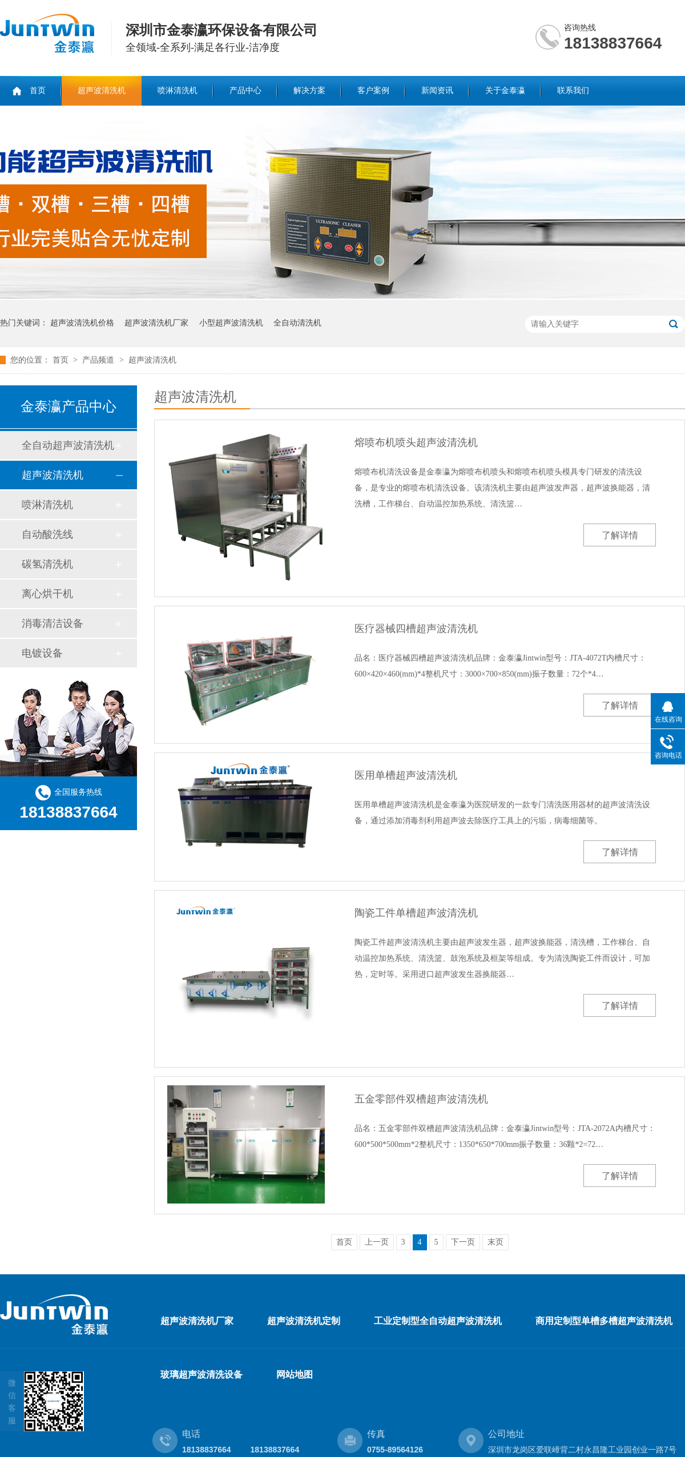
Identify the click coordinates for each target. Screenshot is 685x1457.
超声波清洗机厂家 (156, 323)
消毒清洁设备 (52, 623)
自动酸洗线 (47, 534)
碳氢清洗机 (47, 564)
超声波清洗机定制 (303, 1321)
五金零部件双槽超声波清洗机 (421, 1099)
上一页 (377, 1242)
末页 (495, 1242)
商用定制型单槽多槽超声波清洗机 (603, 1321)
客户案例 (373, 90)
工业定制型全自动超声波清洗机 (438, 1321)
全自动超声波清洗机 (68, 445)
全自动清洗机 (297, 323)
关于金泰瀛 (505, 90)
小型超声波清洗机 (231, 323)
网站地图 (294, 1374)
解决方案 (309, 90)
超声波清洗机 (102, 90)
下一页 (463, 1242)
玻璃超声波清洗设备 (201, 1374)
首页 (38, 90)
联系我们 (573, 90)
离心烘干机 (47, 593)
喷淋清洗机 (178, 90)
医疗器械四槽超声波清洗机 (416, 628)
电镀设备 (42, 653)
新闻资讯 (437, 90)
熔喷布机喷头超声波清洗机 (416, 442)
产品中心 (245, 90)
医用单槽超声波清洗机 (405, 775)
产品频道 (99, 360)
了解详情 (620, 535)
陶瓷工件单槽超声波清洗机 (416, 913)
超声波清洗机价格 (82, 323)
